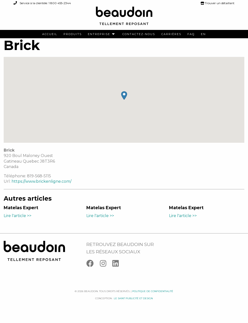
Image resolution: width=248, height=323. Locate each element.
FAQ (191, 34)
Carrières (171, 34)
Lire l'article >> (17, 221)
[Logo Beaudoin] (124, 18)
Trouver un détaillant (218, 3)
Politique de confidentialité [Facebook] (152, 296)
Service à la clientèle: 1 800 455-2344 (42, 3)
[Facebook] (93, 269)
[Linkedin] (118, 269)
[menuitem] (49, 34)
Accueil (49, 34)
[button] (124, 101)
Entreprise (99, 34)
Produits (73, 34)
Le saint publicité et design (133, 303)
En (203, 34)
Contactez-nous (138, 34)
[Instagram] (106, 269)
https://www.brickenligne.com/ (41, 186)
